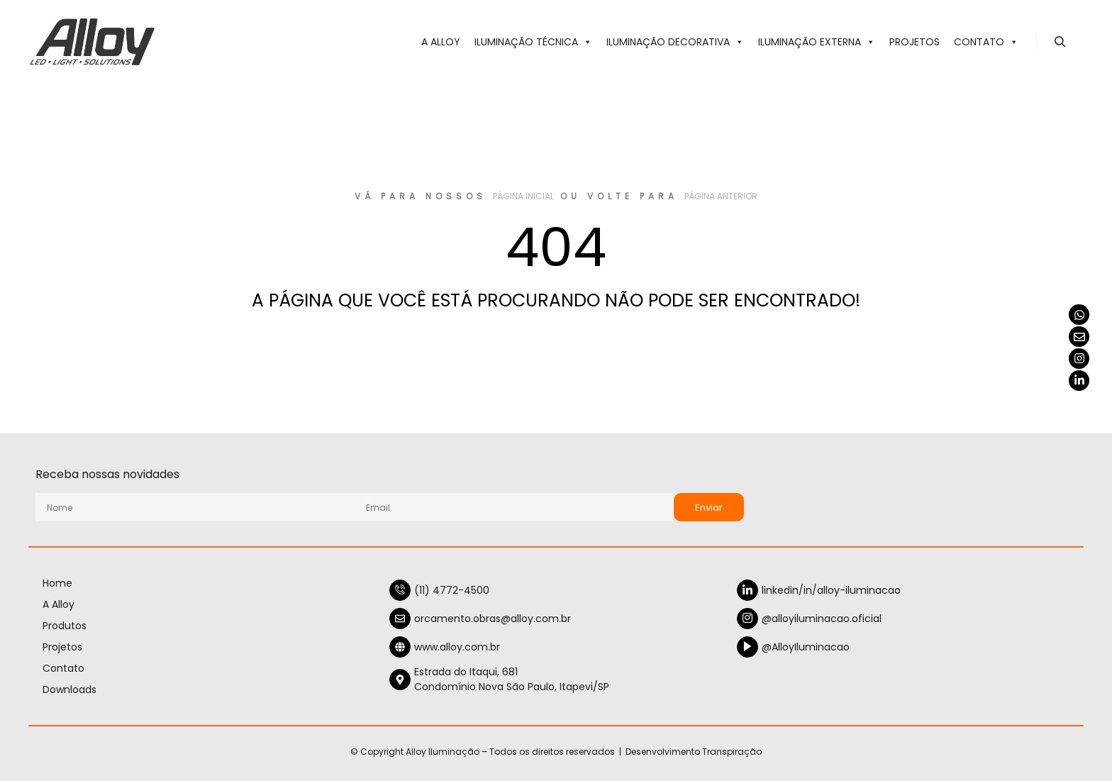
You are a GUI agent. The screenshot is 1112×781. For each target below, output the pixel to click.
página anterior (720, 196)
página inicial (523, 196)
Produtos (65, 626)
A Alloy (440, 42)
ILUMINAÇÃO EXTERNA (816, 42)
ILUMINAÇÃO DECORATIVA (675, 42)
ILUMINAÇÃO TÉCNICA (533, 42)
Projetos (914, 42)
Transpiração (732, 752)
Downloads (69, 689)
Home (57, 583)
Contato (986, 42)
